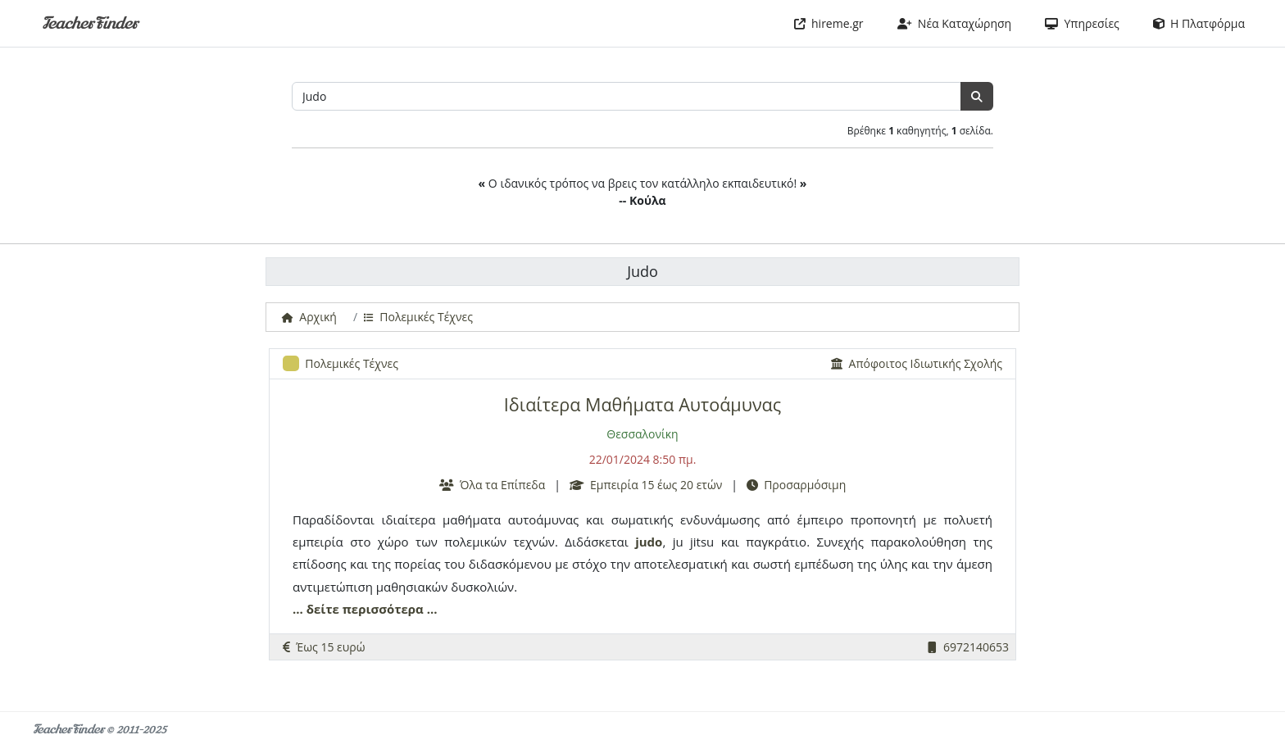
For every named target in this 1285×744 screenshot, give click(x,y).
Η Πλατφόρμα (1199, 23)
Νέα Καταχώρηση (954, 23)
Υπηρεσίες (1082, 23)
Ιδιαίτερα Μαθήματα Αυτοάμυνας (642, 404)
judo (648, 541)
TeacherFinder (90, 23)
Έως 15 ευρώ (324, 647)
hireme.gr (829, 23)
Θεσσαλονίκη (642, 434)
